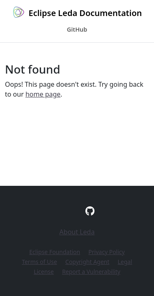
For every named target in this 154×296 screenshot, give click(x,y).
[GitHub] (89, 210)
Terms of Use (39, 262)
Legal (125, 262)
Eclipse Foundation (54, 252)
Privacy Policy (106, 252)
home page (42, 94)
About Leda (77, 231)
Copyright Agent (87, 262)
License (44, 271)
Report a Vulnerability (91, 271)
